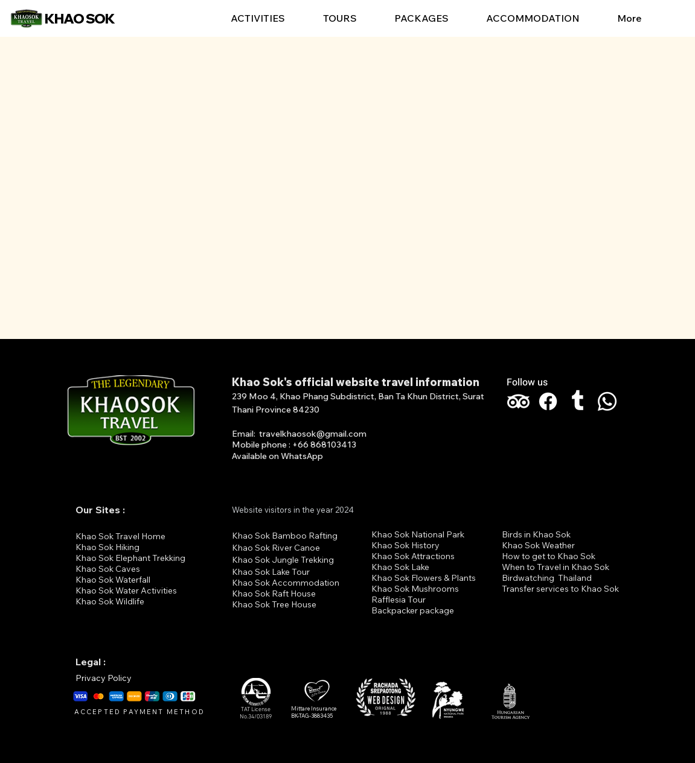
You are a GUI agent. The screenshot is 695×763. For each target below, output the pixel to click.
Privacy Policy (103, 678)
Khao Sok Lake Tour (271, 571)
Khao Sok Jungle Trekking (283, 559)
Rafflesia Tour (398, 599)
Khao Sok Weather (538, 545)
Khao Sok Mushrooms (415, 588)
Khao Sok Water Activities (126, 590)
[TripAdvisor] (518, 401)
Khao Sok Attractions (413, 556)
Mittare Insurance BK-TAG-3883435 (313, 712)
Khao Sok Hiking (107, 547)
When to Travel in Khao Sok (555, 567)
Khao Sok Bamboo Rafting (285, 535)
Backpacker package (412, 610)
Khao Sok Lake (400, 567)
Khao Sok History (405, 545)
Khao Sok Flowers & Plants (423, 577)
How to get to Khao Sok (548, 556)
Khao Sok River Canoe (276, 547)
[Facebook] (548, 401)
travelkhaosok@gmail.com (313, 433)
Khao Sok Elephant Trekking (130, 557)
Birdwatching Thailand (547, 577)
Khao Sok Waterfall (112, 579)
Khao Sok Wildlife (109, 601)
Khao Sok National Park (417, 534)
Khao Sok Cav (103, 568)
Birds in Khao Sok (536, 534)
